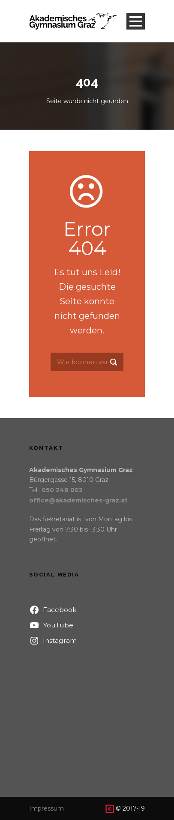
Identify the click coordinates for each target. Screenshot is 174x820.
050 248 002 (62, 490)
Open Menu (135, 21)
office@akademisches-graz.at (78, 500)
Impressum (46, 808)
